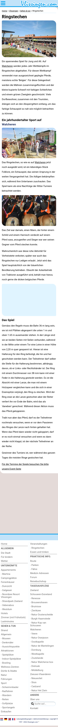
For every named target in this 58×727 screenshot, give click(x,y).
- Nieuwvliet (36, 678)
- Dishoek (35, 666)
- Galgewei (6, 590)
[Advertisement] (29, 503)
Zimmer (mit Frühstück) (13, 617)
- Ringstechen (37, 547)
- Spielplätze (7, 654)
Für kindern (7, 557)
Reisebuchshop (38, 581)
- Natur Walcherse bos (41, 662)
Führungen (6, 679)
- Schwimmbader (10, 687)
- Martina (5, 574)
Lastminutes (7, 621)
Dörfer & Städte (9, 671)
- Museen (6, 638)
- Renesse (35, 598)
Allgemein (6, 634)
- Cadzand (35, 686)
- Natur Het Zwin (38, 690)
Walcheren (7, 66)
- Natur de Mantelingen (42, 645)
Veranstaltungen (38, 543)
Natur (4, 675)
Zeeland (34, 590)
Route (33, 561)
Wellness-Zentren (10, 666)
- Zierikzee (35, 610)
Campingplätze (9, 578)
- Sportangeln (8, 707)
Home (4, 543)
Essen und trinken (39, 552)
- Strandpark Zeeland (11, 601)
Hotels (4, 613)
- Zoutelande (36, 658)
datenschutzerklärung (40, 719)
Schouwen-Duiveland (41, 594)
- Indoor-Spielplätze (11, 658)
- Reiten (5, 699)
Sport (4, 683)
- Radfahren (7, 691)
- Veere (33, 633)
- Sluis (33, 682)
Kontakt (34, 708)
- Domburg (35, 649)
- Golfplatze (7, 703)
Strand (4, 630)
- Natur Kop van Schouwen (38, 624)
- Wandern (6, 695)
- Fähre (33, 569)
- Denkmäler (7, 642)
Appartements (8, 570)
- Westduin (6, 609)
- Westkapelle (37, 654)
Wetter (4, 561)
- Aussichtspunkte (10, 646)
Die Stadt (5, 552)
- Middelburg (36, 670)
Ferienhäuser (8, 582)
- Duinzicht (6, 586)
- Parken (34, 565)
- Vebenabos (7, 605)
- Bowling (6, 662)
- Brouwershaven (38, 602)
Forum (33, 577)
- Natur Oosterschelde (41, 614)
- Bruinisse (35, 606)
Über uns (34, 699)
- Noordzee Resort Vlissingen (10, 595)
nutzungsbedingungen (24, 719)
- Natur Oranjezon (39, 637)
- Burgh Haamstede (40, 618)
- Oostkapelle (37, 641)
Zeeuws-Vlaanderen (40, 674)
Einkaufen (6, 711)
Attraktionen (7, 650)
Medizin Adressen (39, 573)
